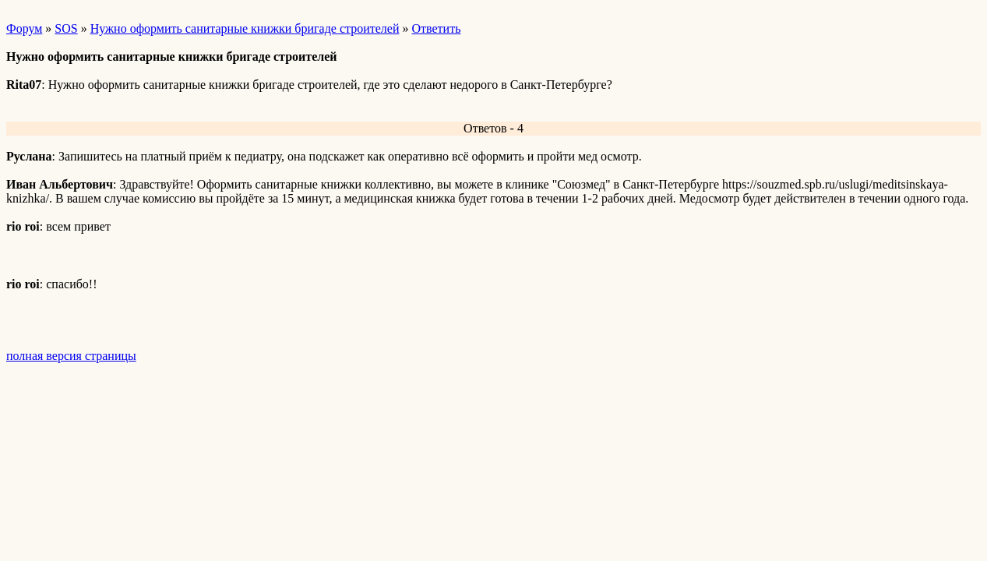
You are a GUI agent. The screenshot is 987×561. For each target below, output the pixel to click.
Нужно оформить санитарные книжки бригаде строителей (245, 28)
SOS (66, 28)
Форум (24, 28)
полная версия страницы (71, 355)
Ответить (435, 28)
